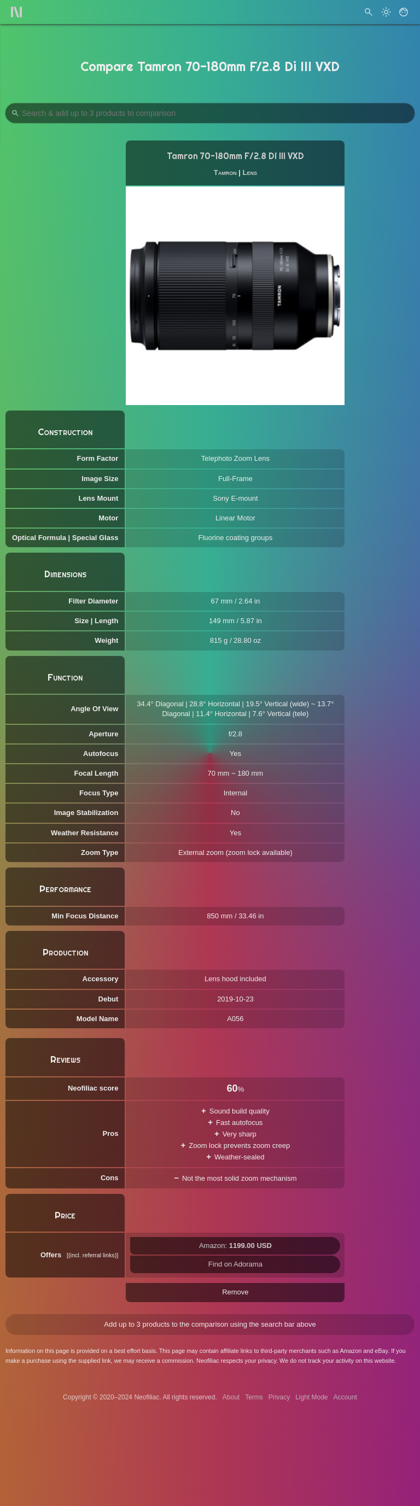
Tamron (225, 172)
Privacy (279, 1397)
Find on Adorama (235, 1264)
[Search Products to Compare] (210, 113)
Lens (250, 172)
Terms (254, 1397)
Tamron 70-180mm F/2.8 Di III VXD (235, 156)
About (231, 1397)
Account (345, 1397)
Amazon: (235, 1245)
